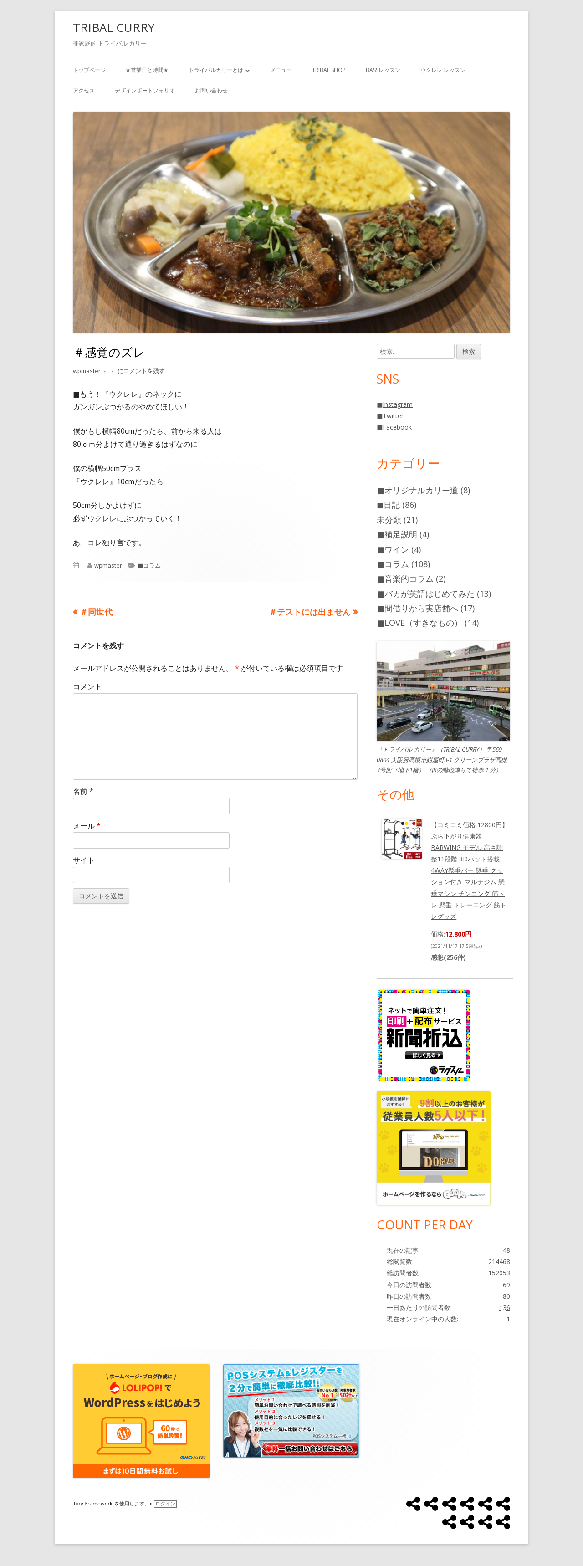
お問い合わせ (211, 90)
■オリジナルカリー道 (417, 490)
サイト (84, 860)
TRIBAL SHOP (329, 70)
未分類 (389, 519)
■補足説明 (397, 534)
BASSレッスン (383, 70)
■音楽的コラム (405, 578)
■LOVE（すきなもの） (419, 622)
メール (87, 826)
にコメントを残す (140, 371)
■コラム (149, 565)
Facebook (397, 427)
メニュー (281, 70)
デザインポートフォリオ (145, 90)
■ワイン (393, 549)
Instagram (398, 404)
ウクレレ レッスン (442, 70)
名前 (83, 791)
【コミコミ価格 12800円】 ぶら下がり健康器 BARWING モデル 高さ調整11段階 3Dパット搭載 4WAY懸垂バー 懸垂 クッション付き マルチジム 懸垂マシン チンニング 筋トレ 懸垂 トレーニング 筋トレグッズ (469, 870)
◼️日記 (388, 504)
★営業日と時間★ (147, 70)
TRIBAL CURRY (113, 27)
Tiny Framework (93, 1504)
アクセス (84, 90)
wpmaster (87, 371)
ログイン (165, 1504)
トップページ (89, 70)
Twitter (393, 415)
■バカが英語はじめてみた (426, 593)
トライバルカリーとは (216, 70)
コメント (87, 686)
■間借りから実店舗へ (417, 608)
